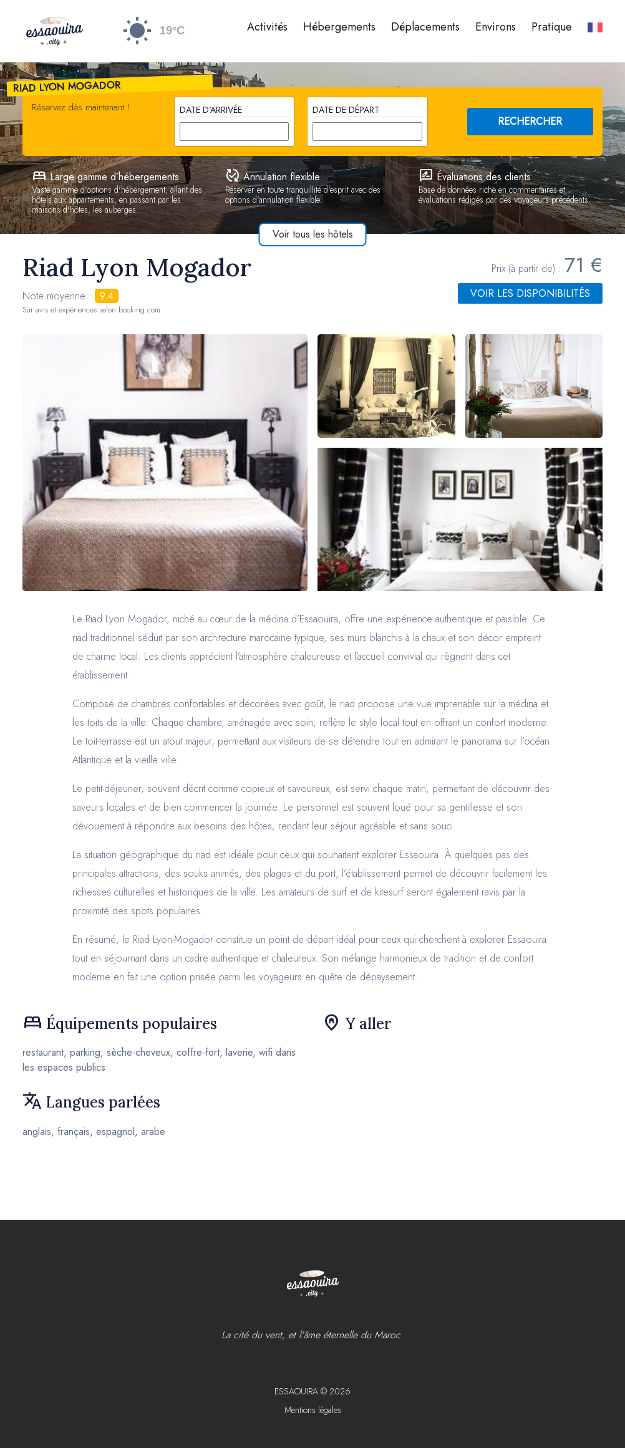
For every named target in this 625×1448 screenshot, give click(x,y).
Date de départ (345, 110)
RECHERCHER (530, 121)
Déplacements (425, 27)
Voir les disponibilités (530, 293)
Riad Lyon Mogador (67, 86)
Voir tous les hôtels (313, 234)
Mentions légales (312, 1410)
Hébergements (339, 27)
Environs (495, 27)
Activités (267, 27)
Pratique (551, 27)
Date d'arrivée (211, 110)
